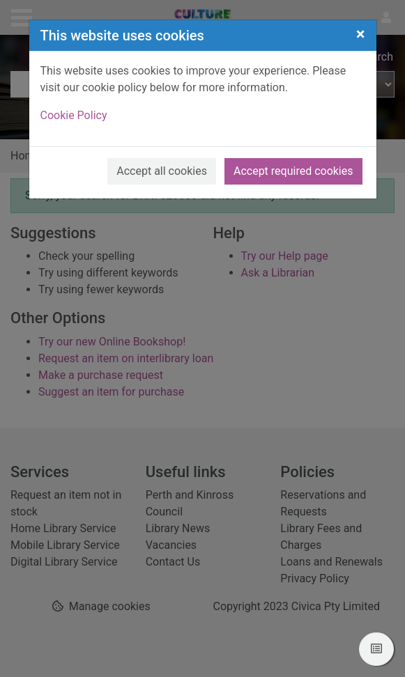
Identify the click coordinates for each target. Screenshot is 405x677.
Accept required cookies (293, 171)
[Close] (360, 34)
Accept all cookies (161, 171)
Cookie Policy (73, 115)
